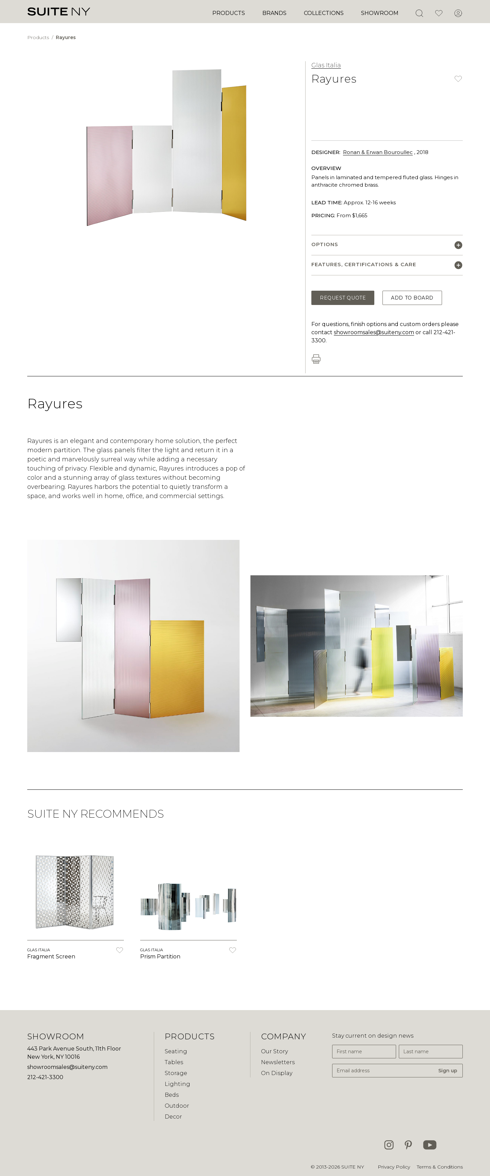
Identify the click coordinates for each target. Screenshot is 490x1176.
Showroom (379, 13)
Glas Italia (326, 65)
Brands (274, 13)
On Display (276, 1073)
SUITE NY (352, 1167)
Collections (324, 13)
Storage (176, 1073)
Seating (176, 1051)
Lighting (177, 1084)
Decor (173, 1116)
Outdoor (177, 1106)
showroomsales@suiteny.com (374, 332)
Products (228, 13)
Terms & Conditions (440, 1167)
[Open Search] (419, 13)
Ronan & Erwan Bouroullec (378, 152)
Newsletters (278, 1062)
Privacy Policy (394, 1167)
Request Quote (343, 298)
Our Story (274, 1051)
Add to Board (412, 298)
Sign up (447, 1071)
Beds (172, 1095)
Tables (174, 1062)
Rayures (66, 37)
